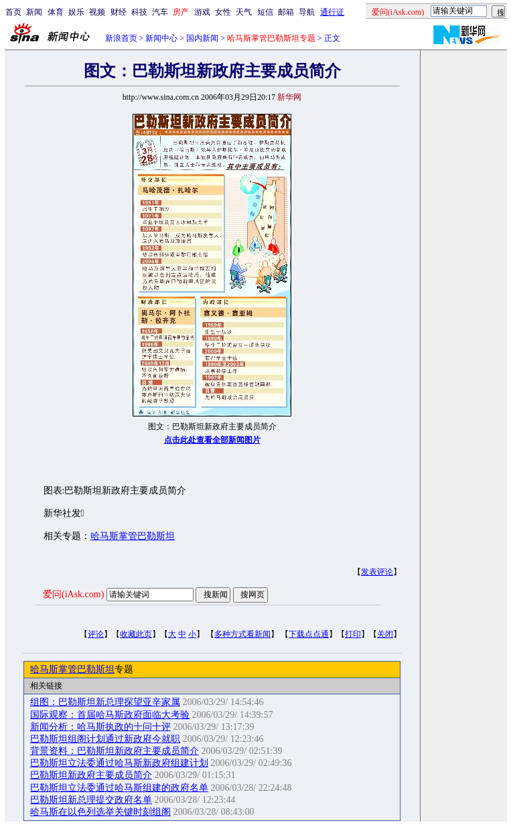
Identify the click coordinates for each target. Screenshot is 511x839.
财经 (119, 12)
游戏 (202, 12)
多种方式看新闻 (242, 634)
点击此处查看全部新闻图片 (212, 440)
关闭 (385, 634)
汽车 (160, 12)
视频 (97, 12)
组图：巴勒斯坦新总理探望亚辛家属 (105, 702)
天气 (244, 12)
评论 (96, 634)
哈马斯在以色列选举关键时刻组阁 (100, 812)
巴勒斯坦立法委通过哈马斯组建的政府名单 (119, 788)
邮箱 (286, 12)
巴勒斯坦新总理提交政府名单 (91, 800)
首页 (13, 12)
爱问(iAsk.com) (73, 594)
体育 (56, 12)
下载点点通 (309, 634)
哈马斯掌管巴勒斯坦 (132, 536)
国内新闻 (202, 38)
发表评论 (377, 572)
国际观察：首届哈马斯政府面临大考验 (110, 715)
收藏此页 (136, 634)
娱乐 (76, 12)
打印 (353, 634)
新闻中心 (161, 38)
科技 (139, 12)
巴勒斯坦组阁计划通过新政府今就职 (105, 739)
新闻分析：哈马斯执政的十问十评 (100, 727)
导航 (307, 12)
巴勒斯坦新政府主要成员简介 (91, 775)
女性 (223, 12)
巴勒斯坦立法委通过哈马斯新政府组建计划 (119, 763)
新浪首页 (121, 38)
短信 (265, 12)
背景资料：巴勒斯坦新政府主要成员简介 (114, 751)
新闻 (34, 12)
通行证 (332, 12)
